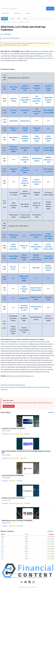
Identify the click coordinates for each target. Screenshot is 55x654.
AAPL (2, 539)
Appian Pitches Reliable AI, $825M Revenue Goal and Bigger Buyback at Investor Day (26, 452)
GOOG (2, 546)
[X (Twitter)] (21, 582)
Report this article (8, 406)
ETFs (19, 18)
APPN (25, 458)
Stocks (12, 18)
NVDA (2, 553)
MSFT (2, 551)
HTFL (29, 503)
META (2, 549)
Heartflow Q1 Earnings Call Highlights (14, 498)
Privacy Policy (32, 577)
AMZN (2, 536)
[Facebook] (25, 582)
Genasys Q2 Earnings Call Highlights (13, 475)
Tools (25, 18)
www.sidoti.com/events (44, 58)
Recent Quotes (5, 13)
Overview (4, 22)
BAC (2, 544)
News (9, 22)
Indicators (28, 13)
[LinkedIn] (29, 582)
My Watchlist (17, 13)
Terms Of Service (42, 577)
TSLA (2, 558)
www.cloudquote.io (39, 574)
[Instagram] (33, 582)
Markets (4, 18)
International (21, 22)
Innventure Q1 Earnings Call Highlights (14, 428)
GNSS (21, 480)
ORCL (2, 556)
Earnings (13, 480)
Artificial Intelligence (15, 458)
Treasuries (27, 22)
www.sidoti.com (25, 342)
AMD (2, 541)
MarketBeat (5, 458)
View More (50, 412)
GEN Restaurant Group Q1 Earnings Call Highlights (18, 520)
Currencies (14, 22)
